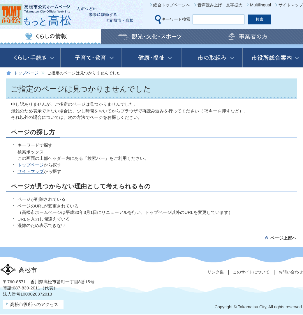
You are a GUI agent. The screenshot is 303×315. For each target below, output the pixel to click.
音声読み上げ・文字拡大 (220, 5)
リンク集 (215, 272)
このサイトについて (251, 272)
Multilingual (260, 5)
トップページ (26, 73)
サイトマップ (291, 5)
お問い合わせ (291, 272)
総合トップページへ (171, 5)
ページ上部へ (283, 237)
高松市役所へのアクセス (34, 304)
